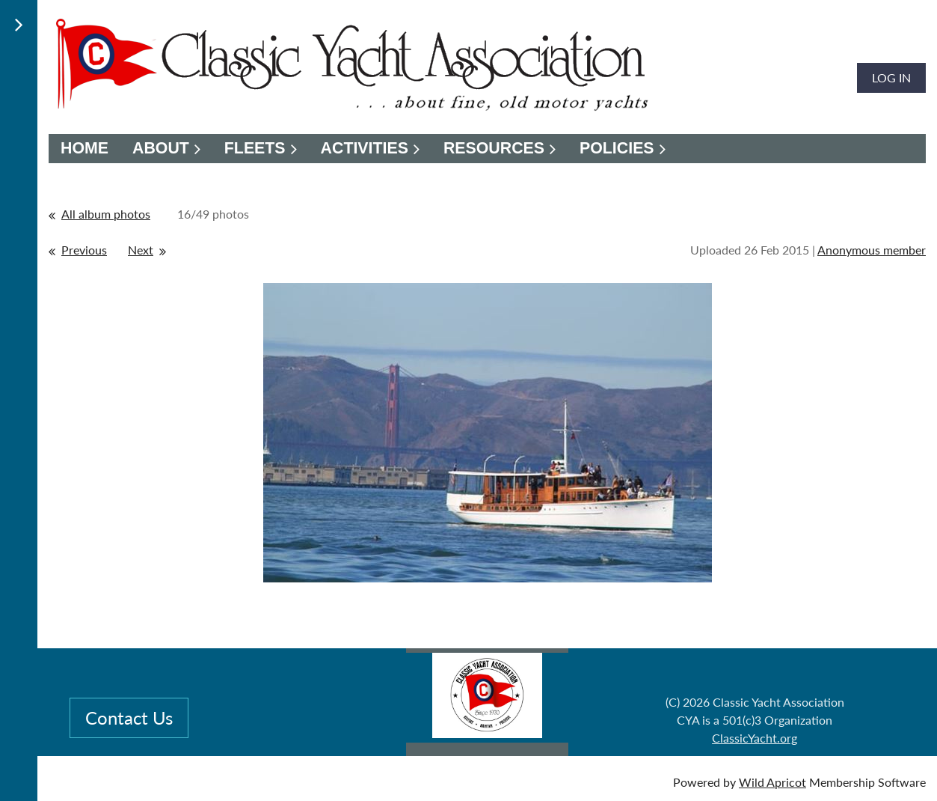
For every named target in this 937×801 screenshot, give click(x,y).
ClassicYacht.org (754, 738)
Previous (84, 250)
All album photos (105, 214)
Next (140, 250)
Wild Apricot (772, 782)
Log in (891, 77)
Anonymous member (871, 250)
